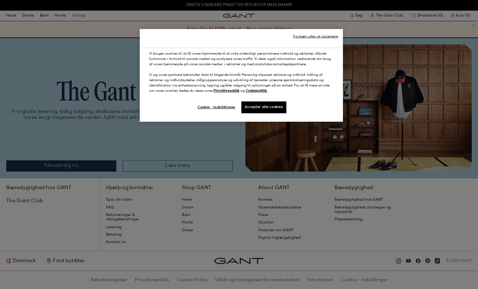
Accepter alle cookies (264, 107)
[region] (241, 75)
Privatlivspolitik (226, 91)
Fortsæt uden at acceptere (315, 36)
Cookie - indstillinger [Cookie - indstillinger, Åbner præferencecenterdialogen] (216, 107)
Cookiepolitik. (257, 91)
